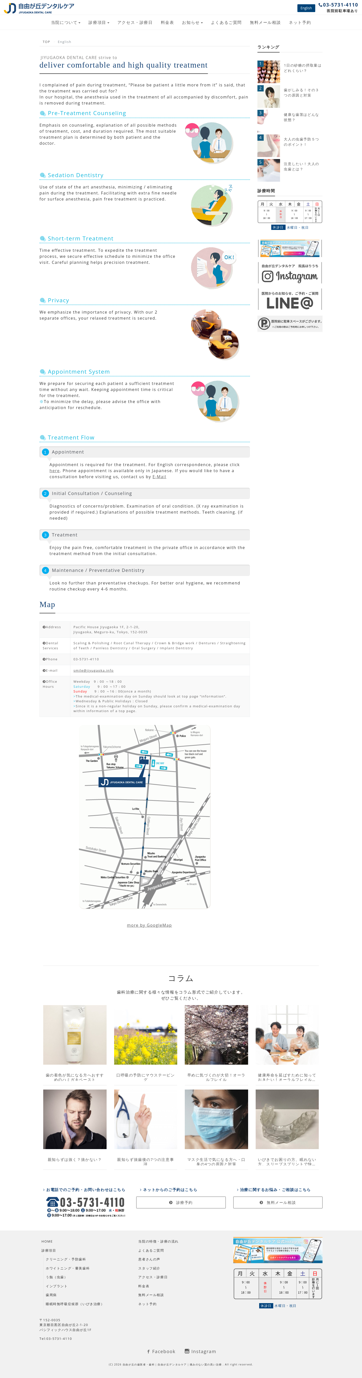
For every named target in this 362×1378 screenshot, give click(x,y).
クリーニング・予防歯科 (66, 1259)
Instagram (200, 1351)
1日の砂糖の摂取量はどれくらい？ (303, 68)
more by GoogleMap (149, 925)
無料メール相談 (265, 22)
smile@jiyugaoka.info (93, 670)
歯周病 (51, 1295)
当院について (64, 22)
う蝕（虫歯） (57, 1277)
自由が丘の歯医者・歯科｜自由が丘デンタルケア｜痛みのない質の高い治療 (173, 1364)
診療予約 (181, 1202)
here (55, 470)
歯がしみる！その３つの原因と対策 (301, 92)
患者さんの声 (149, 1259)
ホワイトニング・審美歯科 (68, 1268)
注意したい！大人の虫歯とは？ (301, 166)
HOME (47, 1241)
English (306, 8)
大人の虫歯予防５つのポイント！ (301, 142)
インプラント (57, 1286)
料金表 (167, 22)
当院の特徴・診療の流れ (158, 1241)
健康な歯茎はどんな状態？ (301, 117)
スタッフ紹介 (149, 1268)
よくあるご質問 (226, 22)
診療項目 (97, 22)
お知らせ (191, 22)
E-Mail (159, 476)
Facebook (161, 1351)
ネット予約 (300, 22)
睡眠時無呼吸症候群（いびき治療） (75, 1304)
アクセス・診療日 (135, 22)
